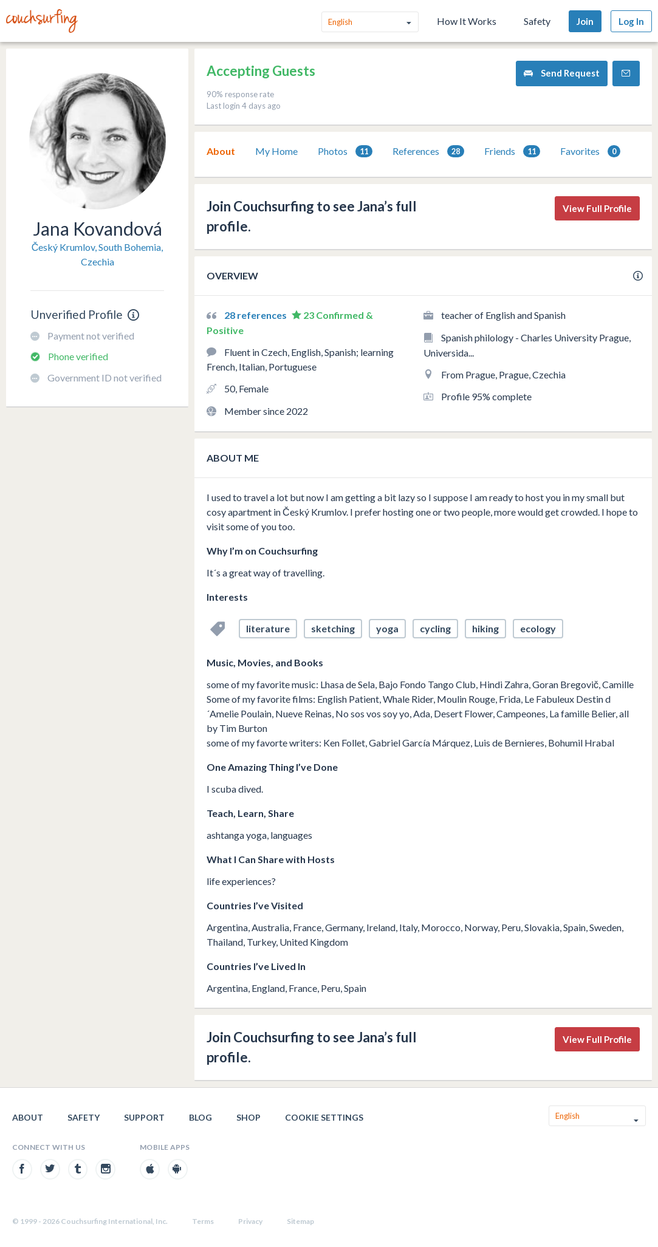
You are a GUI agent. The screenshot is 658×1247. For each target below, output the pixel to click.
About (221, 151)
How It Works (466, 21)
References (428, 151)
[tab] (221, 151)
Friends (512, 151)
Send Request (562, 73)
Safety (537, 21)
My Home (276, 151)
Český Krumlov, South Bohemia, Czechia (97, 254)
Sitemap (300, 1221)
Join (585, 21)
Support (144, 1117)
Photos (345, 151)
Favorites (590, 151)
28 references (256, 315)
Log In (631, 21)
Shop (248, 1117)
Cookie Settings (324, 1117)
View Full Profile (597, 208)
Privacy (250, 1221)
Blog (200, 1117)
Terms (203, 1221)
